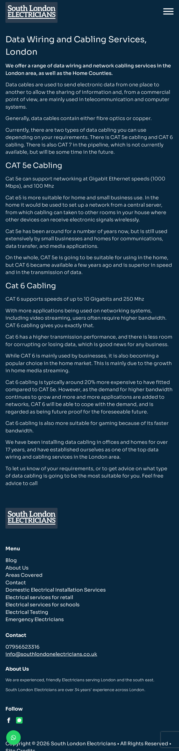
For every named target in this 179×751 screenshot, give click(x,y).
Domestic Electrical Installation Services (55, 590)
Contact (15, 583)
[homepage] (31, 12)
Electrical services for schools (42, 605)
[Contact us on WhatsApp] (13, 737)
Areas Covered (23, 575)
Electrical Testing (26, 612)
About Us (16, 568)
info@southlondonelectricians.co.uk (51, 654)
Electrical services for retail (39, 597)
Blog (11, 560)
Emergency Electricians (34, 619)
